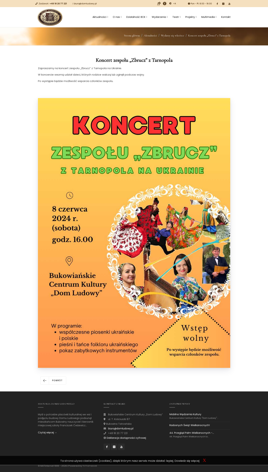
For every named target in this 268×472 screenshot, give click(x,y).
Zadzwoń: (53, 3)
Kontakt (226, 17)
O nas (117, 17)
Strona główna (132, 35)
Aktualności (100, 17)
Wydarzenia (160, 17)
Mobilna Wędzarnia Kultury (185, 414)
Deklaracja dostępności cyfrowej (126, 438)
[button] (53, 380)
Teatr (176, 17)
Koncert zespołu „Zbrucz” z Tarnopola (209, 35)
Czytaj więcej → (47, 432)
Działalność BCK (136, 17)
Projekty (191, 17)
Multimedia (209, 17)
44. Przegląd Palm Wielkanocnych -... (191, 433)
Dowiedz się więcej (186, 461)
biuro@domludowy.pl (85, 3)
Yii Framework (90, 465)
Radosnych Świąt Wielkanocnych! (189, 425)
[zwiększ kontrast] (170, 3)
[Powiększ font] (175, 3)
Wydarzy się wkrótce (172, 35)
